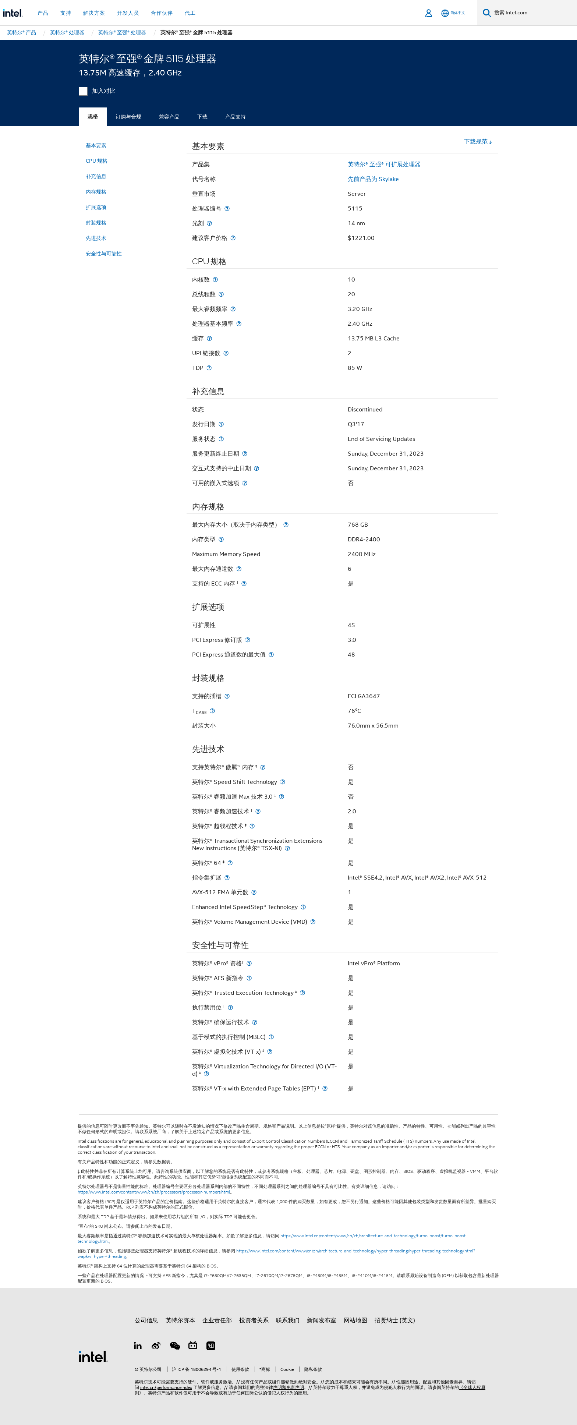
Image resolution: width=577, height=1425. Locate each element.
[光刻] (209, 223)
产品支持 (235, 116)
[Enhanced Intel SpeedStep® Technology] (303, 907)
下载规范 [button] (478, 141)
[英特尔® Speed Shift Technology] (283, 782)
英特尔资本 (180, 1320)
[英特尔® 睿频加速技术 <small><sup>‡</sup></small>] (258, 811)
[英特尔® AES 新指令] (249, 978)
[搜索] (487, 12)
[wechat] (174, 1347)
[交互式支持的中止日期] (256, 468)
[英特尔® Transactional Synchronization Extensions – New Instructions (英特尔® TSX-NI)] (287, 848)
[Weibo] (156, 1347)
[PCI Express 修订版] (248, 640)
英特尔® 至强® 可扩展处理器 (384, 164)
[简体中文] (453, 13)
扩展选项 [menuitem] (96, 207)
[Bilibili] (193, 1347)
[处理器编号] (227, 208)
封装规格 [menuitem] (96, 222)
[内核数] (215, 279)
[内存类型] (221, 539)
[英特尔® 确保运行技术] (255, 1022)
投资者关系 (254, 1320)
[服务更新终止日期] (245, 453)
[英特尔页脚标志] (93, 1356)
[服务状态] (221, 439)
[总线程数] (221, 294)
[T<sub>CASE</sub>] (212, 711)
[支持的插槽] (227, 696)
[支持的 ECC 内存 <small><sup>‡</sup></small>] (244, 583)
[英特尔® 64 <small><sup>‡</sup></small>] (230, 863)
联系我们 (288, 1320)
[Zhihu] (211, 1347)
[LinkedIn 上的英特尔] (138, 1347)
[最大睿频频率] (233, 309)
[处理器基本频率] (239, 324)
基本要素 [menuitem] (96, 145)
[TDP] (209, 368)
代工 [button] (190, 13)
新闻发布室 (321, 1320)
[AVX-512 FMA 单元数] (254, 892)
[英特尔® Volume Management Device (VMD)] (313, 922)
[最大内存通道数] (239, 569)
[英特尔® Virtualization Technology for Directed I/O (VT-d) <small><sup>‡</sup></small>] (206, 1074)
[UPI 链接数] (226, 353)
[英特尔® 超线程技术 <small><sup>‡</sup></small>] (252, 826)
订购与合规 (128, 116)
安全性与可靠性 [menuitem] (104, 253)
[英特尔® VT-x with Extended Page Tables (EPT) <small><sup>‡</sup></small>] (325, 1088)
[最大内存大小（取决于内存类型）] (286, 524)
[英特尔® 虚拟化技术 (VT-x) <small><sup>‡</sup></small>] (270, 1052)
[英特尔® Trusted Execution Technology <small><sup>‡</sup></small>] (302, 993)
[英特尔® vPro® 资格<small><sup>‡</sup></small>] (249, 963)
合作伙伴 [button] (162, 13)
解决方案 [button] (94, 13)
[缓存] (209, 338)
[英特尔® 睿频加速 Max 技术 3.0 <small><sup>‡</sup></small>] (281, 796)
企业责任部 (217, 1320)
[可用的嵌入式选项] (245, 483)
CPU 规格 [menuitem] (96, 161)
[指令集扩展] (227, 877)
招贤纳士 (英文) (395, 1320)
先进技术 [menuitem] (96, 238)
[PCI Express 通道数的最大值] (271, 654)
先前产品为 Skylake (373, 179)
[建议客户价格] (233, 238)
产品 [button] (43, 13)
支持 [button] (65, 13)
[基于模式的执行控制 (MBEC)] (271, 1037)
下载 (202, 116)
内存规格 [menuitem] (96, 191)
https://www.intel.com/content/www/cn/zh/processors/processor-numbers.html (154, 1192)
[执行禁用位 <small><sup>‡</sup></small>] (230, 1007)
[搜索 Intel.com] (534, 13)
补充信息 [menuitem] (96, 176)
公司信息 (146, 1320)
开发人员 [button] (128, 13)
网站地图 (355, 1320)
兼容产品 (169, 116)
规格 (93, 116)
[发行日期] (221, 424)
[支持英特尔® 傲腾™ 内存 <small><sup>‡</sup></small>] (263, 767)
